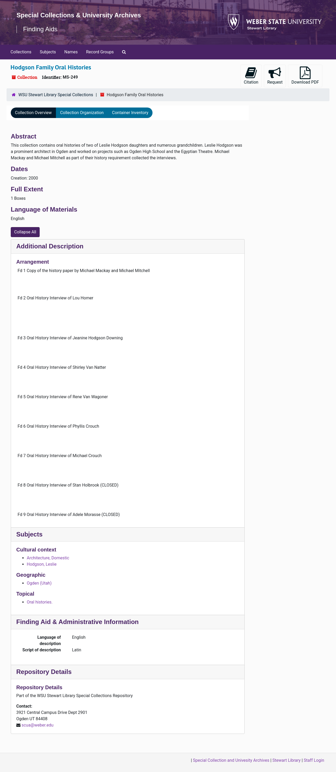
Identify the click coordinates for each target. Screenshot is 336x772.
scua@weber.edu (38, 725)
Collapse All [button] (25, 231)
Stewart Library (286, 760)
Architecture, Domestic (48, 557)
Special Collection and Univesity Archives (231, 760)
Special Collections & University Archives (79, 15)
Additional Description (49, 246)
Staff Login (314, 760)
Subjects (48, 51)
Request (274, 76)
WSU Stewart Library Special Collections (55, 94)
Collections (21, 51)
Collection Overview (33, 112)
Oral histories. (39, 602)
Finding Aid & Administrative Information (77, 621)
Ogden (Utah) (39, 583)
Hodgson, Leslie (42, 564)
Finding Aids (40, 29)
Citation (251, 76)
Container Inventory (130, 112)
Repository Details (44, 671)
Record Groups (100, 51)
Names (71, 51)
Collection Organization (82, 112)
